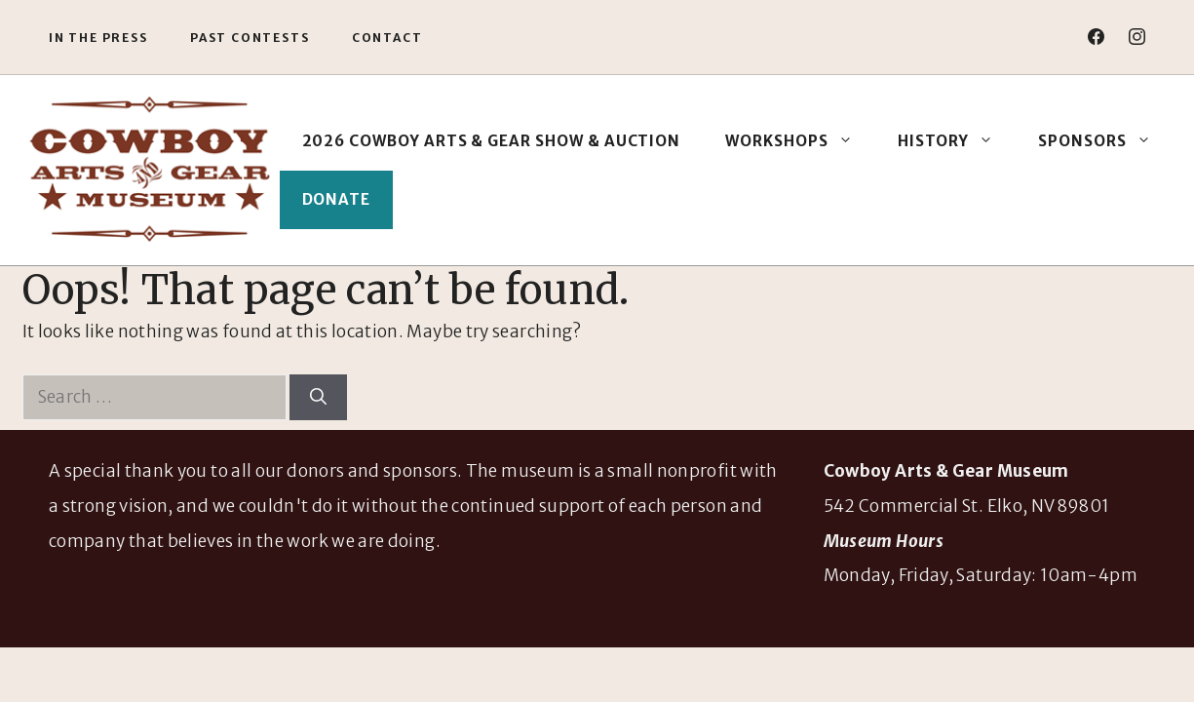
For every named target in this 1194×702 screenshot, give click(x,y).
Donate (336, 199)
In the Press (98, 37)
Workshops (799, 141)
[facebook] (1096, 36)
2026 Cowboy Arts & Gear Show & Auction (491, 141)
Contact (387, 37)
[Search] (318, 397)
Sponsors (1106, 141)
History (957, 141)
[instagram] (1137, 36)
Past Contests (249, 37)
